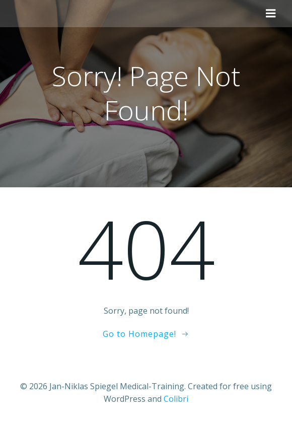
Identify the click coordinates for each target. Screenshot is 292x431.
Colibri (176, 398)
